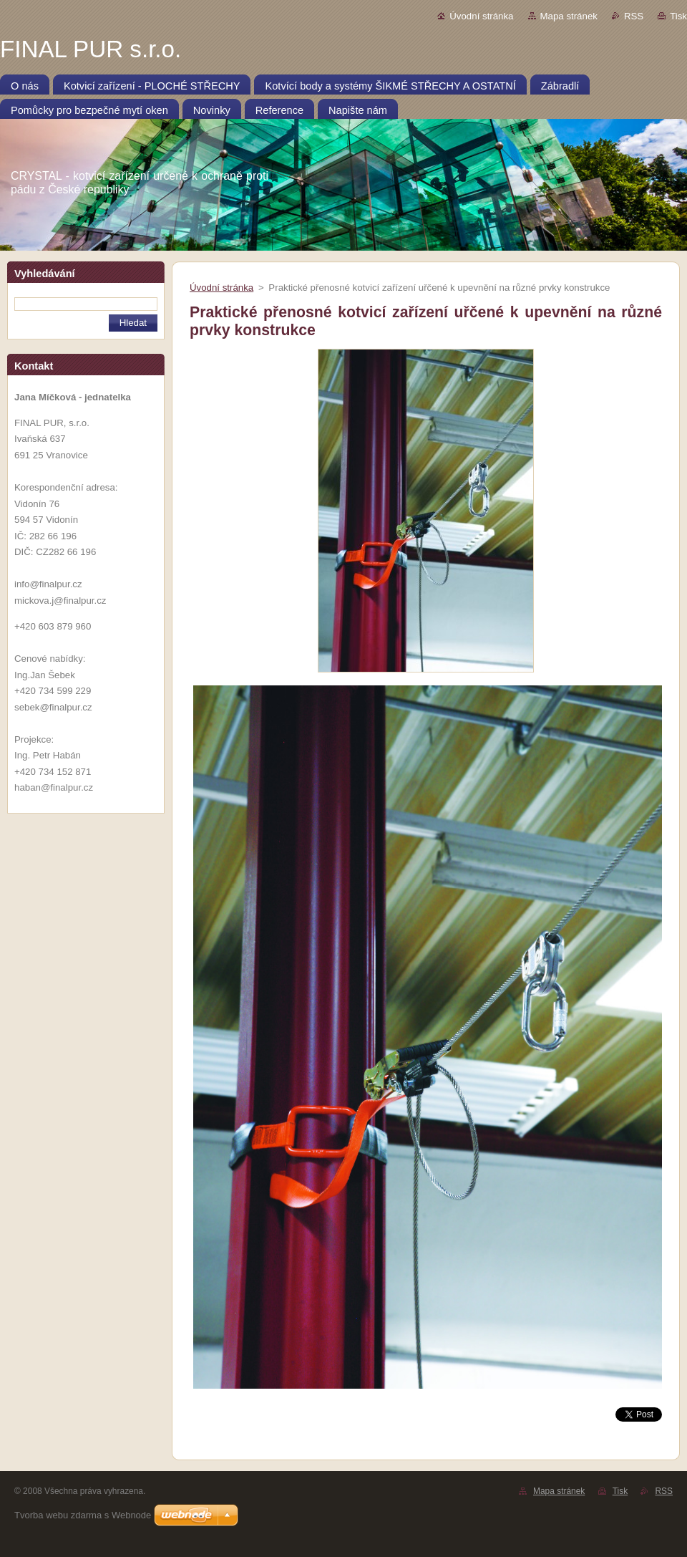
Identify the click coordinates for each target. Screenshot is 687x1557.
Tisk (678, 16)
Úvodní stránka (481, 16)
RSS (633, 16)
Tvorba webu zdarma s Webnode (82, 1515)
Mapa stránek (569, 16)
